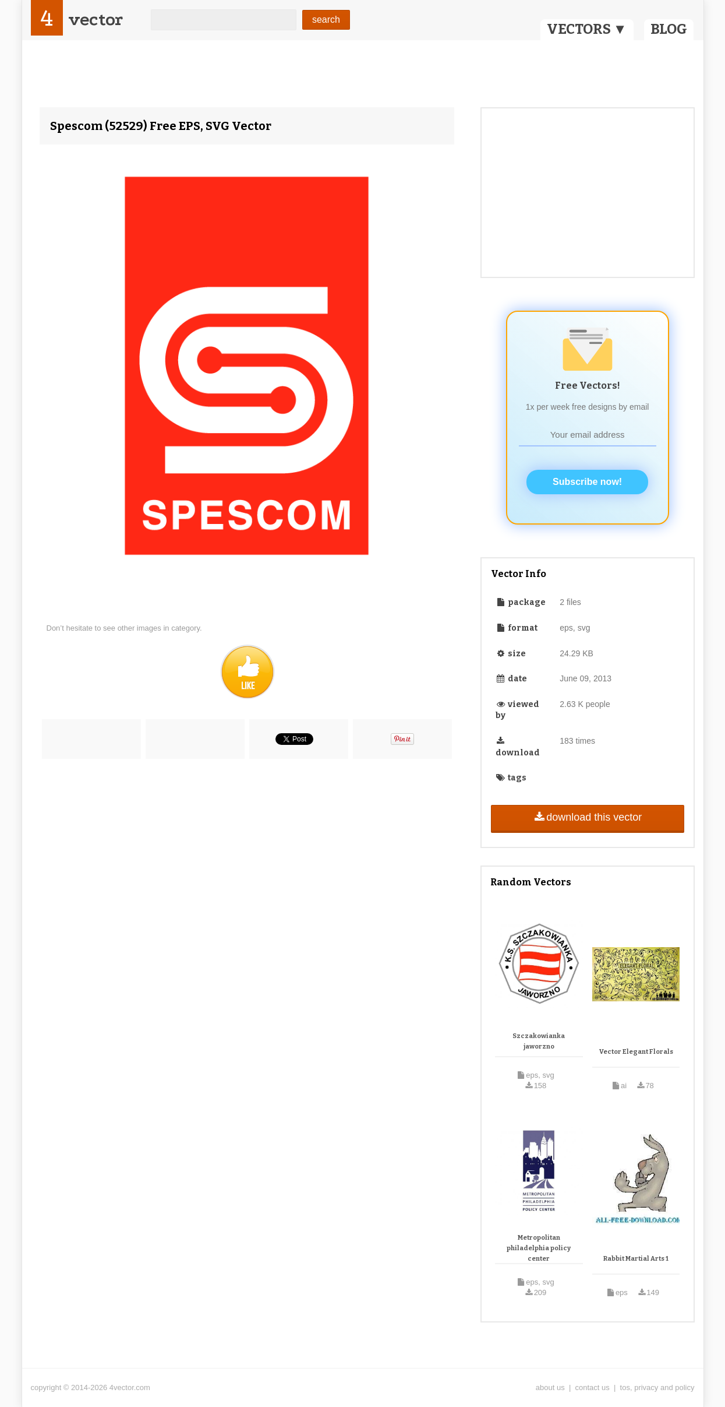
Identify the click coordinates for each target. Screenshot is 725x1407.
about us (550, 1387)
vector (95, 19)
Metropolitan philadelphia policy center (539, 1248)
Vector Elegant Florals (636, 1052)
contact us (592, 1387)
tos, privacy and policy (657, 1387)
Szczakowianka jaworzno (538, 1041)
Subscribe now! (587, 482)
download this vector (587, 817)
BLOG (668, 29)
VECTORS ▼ (587, 29)
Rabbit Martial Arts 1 (636, 1258)
